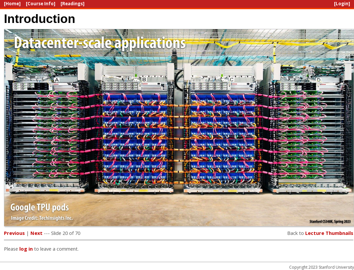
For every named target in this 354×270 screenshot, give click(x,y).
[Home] (12, 4)
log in (26, 248)
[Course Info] (40, 4)
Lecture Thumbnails (329, 233)
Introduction (39, 19)
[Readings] (72, 4)
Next (36, 233)
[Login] (342, 4)
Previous (14, 233)
